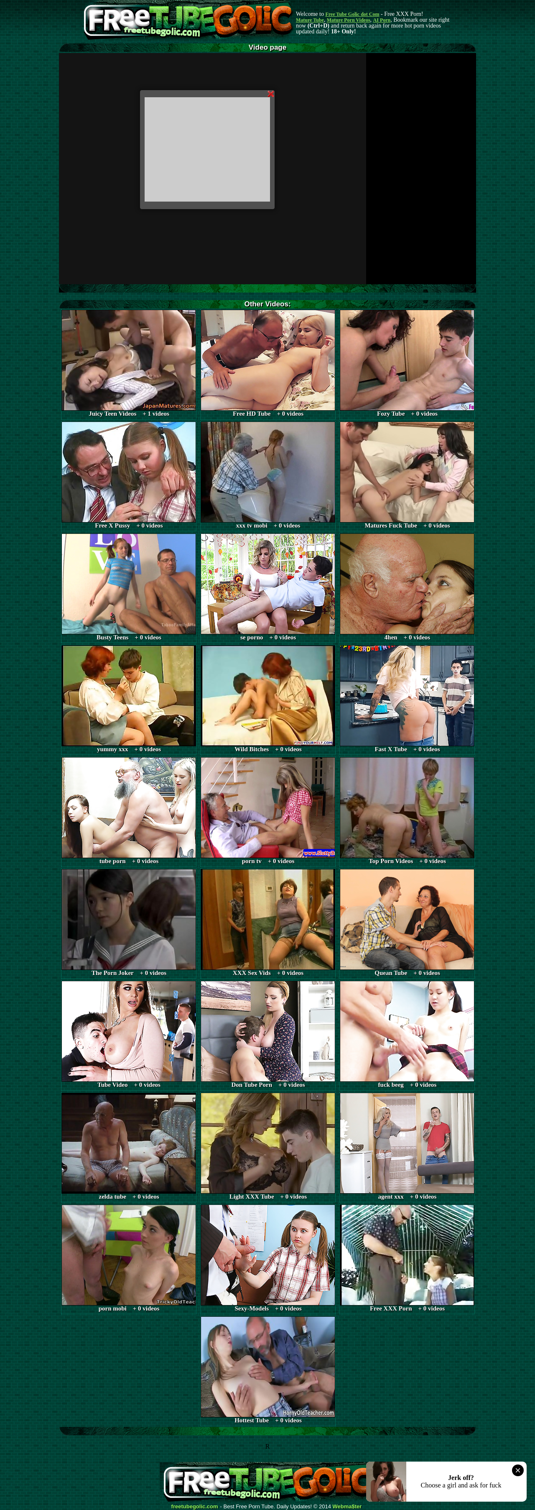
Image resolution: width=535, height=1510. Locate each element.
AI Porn (382, 20)
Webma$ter (347, 1507)
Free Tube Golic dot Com (352, 14)
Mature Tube (310, 20)
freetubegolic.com (194, 1507)
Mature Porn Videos (348, 20)
